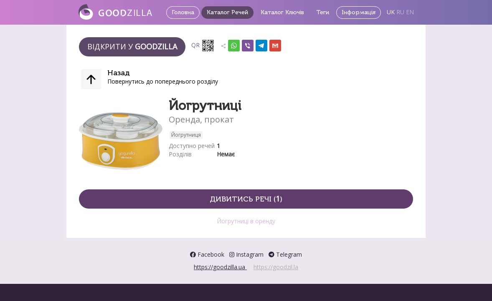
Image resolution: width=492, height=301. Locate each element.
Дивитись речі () (246, 199)
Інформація (358, 12)
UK (391, 12)
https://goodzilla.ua (220, 267)
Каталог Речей (227, 12)
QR (203, 45)
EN (410, 12)
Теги (323, 12)
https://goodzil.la (276, 267)
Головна (183, 12)
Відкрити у (132, 46)
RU (400, 12)
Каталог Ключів (282, 12)
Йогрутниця (186, 134)
